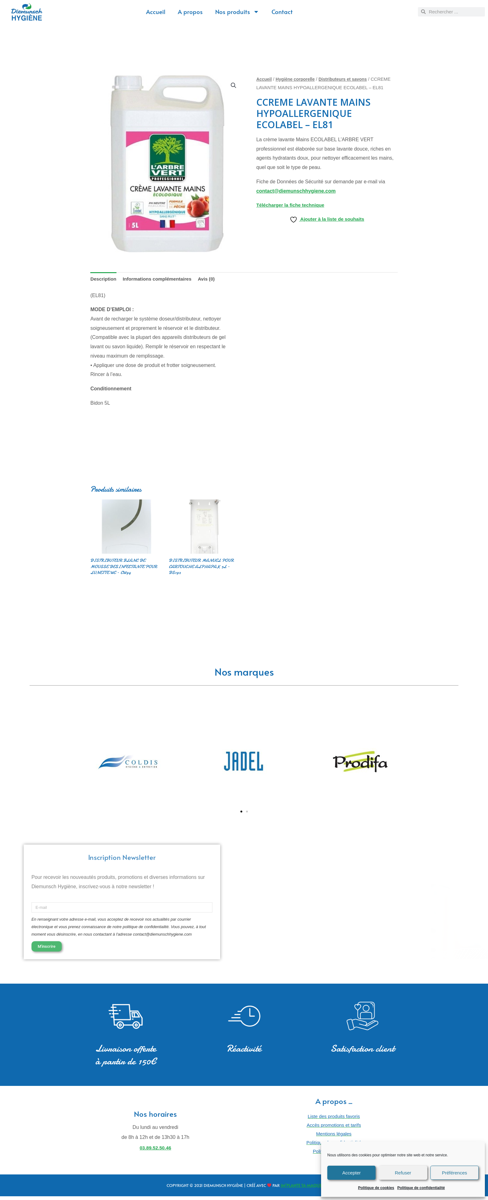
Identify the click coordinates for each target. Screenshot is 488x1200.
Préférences (454, 1172)
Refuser (403, 1172)
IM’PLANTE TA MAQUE (301, 1189)
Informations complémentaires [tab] (160, 279)
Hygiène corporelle (297, 79)
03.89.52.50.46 (155, 1151)
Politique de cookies (376, 1188)
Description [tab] (104, 279)
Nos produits (237, 12)
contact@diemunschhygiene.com (296, 191)
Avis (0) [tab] (212, 279)
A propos (190, 11)
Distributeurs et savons (346, 79)
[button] (233, 85)
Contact (282, 11)
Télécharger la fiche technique (292, 205)
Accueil (155, 11)
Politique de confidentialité (421, 1188)
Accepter (351, 1172)
